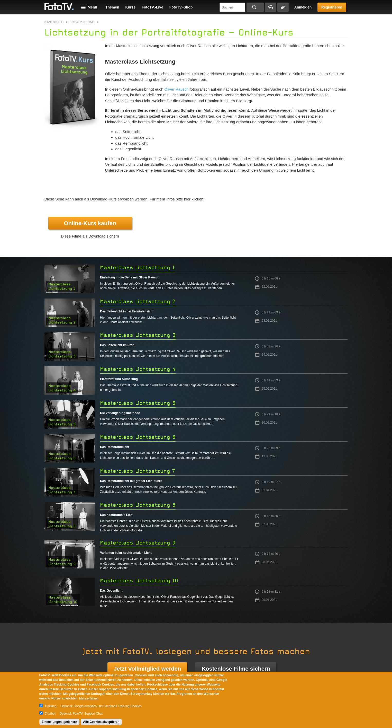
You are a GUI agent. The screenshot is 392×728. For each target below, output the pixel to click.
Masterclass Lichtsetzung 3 (138, 335)
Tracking (51, 706)
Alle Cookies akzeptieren (101, 722)
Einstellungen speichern (59, 722)
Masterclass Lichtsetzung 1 (137, 267)
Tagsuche (283, 7)
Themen (112, 7)
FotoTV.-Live (152, 7)
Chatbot (50, 713)
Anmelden (303, 7)
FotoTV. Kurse (81, 22)
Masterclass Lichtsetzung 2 (137, 301)
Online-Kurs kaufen (90, 223)
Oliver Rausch (176, 89)
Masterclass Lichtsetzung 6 (138, 437)
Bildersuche (270, 7)
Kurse (130, 7)
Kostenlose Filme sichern (236, 668)
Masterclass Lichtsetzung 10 (139, 580)
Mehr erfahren (88, 698)
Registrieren (331, 7)
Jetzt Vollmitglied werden (147, 668)
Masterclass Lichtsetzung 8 (138, 505)
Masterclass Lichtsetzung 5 (138, 403)
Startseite (53, 22)
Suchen (255, 7)
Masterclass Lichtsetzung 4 (138, 369)
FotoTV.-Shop (181, 7)
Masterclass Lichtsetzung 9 (138, 543)
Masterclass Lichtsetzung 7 (137, 471)
